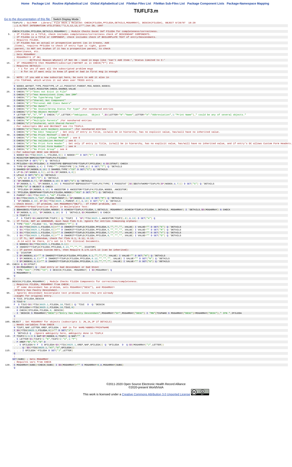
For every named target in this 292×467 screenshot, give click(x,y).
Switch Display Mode (66, 19)
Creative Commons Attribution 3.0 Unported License (156, 444)
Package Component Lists (205, 3)
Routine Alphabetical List (70, 3)
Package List (41, 3)
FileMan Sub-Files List (169, 3)
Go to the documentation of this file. (27, 19)
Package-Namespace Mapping (248, 3)
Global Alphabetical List (107, 3)
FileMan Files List (138, 3)
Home (25, 3)
